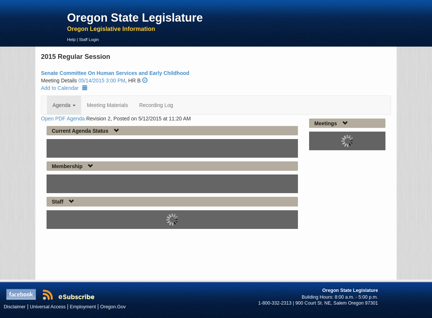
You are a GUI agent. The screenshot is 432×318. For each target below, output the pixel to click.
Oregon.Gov (113, 306)
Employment (83, 306)
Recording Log (156, 105)
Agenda (64, 105)
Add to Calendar (64, 88)
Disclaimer (15, 306)
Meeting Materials (107, 105)
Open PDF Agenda (63, 119)
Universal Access (48, 306)
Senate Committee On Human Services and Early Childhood (115, 73)
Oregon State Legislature (135, 17)
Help (71, 39)
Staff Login (89, 39)
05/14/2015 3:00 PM (101, 81)
